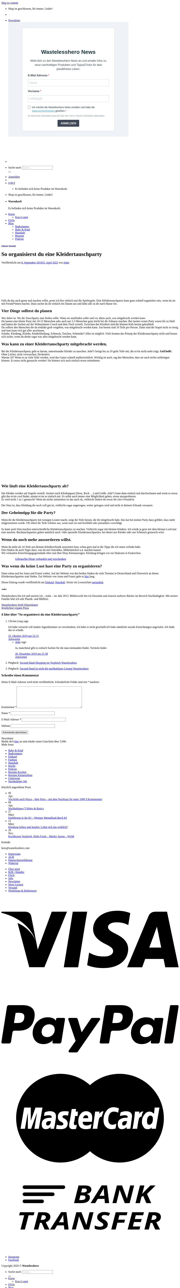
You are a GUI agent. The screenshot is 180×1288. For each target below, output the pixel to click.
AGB (11, 861)
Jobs (10, 882)
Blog (11, 223)
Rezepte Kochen (17, 776)
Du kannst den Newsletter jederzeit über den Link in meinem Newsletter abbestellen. (66, 116)
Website (5, 729)
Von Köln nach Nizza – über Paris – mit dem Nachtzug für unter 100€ (46, 803)
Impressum (14, 858)
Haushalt (20, 232)
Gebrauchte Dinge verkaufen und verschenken (40, 558)
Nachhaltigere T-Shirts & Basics (26, 812)
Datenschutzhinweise (43, 110)
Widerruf (13, 867)
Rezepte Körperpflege (20, 779)
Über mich (14, 873)
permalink (97, 582)
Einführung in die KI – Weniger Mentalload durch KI (37, 821)
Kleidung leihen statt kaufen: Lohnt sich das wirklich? (38, 831)
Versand (12, 891)
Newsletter (14, 885)
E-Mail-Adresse (11, 723)
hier (87, 576)
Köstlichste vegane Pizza (15, 607)
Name (5, 717)
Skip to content (9, 2)
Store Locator (15, 888)
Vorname (34, 91)
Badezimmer (22, 226)
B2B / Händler (16, 876)
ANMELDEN (68, 123)
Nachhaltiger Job (17, 785)
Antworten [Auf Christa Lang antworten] (14, 639)
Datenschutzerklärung (20, 864)
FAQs (11, 220)
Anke (66, 262)
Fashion (12, 763)
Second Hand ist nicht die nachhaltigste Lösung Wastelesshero (54, 668)
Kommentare (94, 803)
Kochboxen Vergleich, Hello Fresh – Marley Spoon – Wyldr (41, 840)
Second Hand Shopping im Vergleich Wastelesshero (48, 662)
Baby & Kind (22, 229)
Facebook (13, 1264)
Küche (11, 770)
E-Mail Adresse (38, 75)
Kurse (11, 214)
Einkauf (4, 246)
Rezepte (19, 235)
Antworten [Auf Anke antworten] (21, 656)
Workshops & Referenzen (22, 894)
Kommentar (8, 711)
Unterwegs (14, 782)
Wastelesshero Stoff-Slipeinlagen (19, 604)
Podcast (19, 238)
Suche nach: (15, 167)
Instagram (13, 1260)
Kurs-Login (21, 217)
